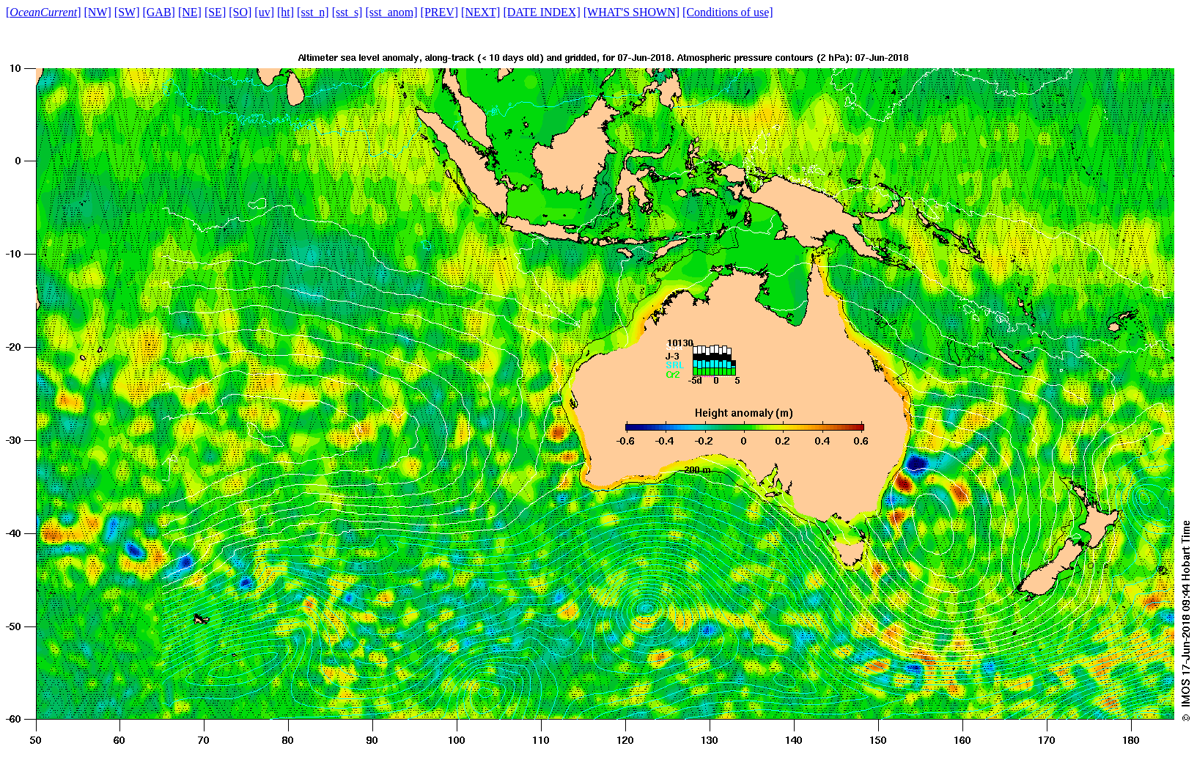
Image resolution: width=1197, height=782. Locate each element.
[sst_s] (347, 12)
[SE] (215, 12)
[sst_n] (313, 12)
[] (43, 12)
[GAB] (158, 12)
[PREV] (440, 12)
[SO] (240, 12)
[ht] (285, 12)
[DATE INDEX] (541, 12)
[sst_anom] (391, 12)
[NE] (190, 12)
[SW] (127, 12)
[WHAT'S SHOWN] (631, 12)
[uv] (264, 12)
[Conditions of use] (727, 12)
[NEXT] (480, 12)
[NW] (97, 12)
